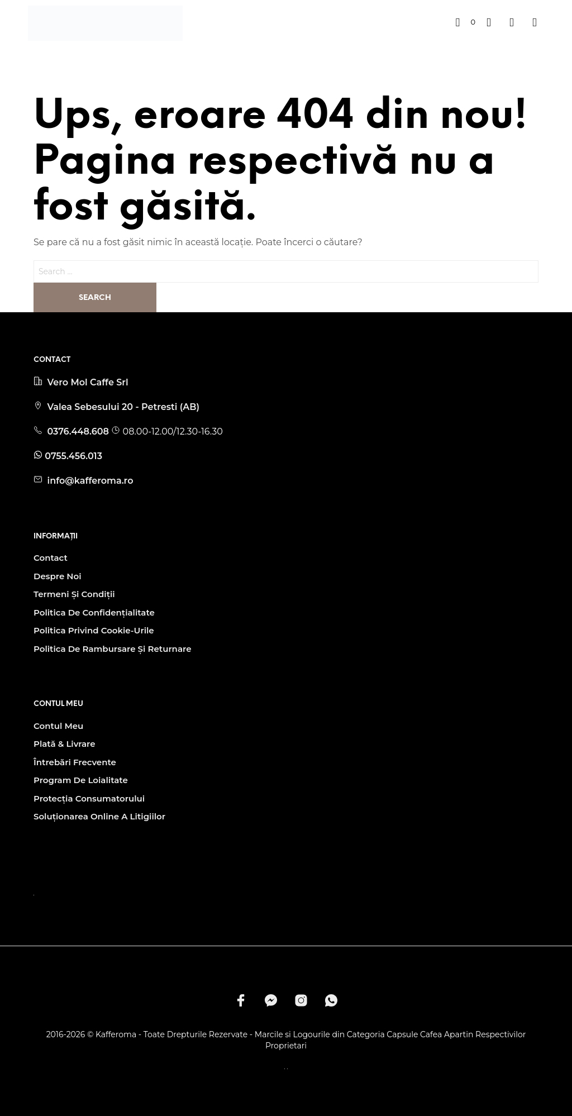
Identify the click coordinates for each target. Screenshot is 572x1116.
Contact (51, 557)
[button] (465, 22)
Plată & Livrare (65, 743)
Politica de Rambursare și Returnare (112, 648)
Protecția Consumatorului (89, 798)
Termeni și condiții (74, 594)
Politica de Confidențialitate (94, 612)
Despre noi (58, 576)
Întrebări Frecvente (75, 762)
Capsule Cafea (414, 1035)
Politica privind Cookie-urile (94, 630)
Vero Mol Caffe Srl (87, 382)
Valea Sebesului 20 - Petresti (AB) (123, 407)
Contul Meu (58, 726)
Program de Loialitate (81, 780)
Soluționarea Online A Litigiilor (99, 816)
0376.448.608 (79, 431)
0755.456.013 (73, 456)
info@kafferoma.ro (89, 480)
